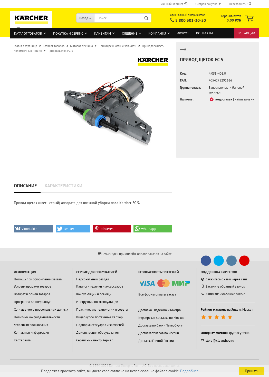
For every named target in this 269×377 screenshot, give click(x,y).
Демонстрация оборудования (97, 332)
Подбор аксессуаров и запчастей (100, 325)
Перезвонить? (240, 4)
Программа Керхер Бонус (32, 302)
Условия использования (31, 325)
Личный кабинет (174, 4)
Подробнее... (190, 371)
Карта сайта (22, 340)
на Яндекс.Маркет (227, 309)
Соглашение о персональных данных (41, 309)
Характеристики (63, 186)
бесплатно (223, 294)
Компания (157, 33)
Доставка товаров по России (158, 333)
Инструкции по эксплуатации (97, 302)
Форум (182, 33)
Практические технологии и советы (102, 309)
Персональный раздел (92, 279)
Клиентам (102, 33)
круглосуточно (225, 333)
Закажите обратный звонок (223, 286)
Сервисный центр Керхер (94, 340)
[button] (33, 228)
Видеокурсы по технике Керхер (99, 317)
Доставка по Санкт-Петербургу (160, 325)
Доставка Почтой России (156, 341)
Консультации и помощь (93, 294)
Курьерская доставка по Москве (161, 317)
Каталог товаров (28, 33)
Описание (25, 186)
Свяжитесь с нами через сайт (224, 279)
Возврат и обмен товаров (32, 294)
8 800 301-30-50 (190, 20)
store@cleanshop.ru (217, 340)
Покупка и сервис (68, 33)
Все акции (246, 33)
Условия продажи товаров (32, 286)
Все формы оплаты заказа (157, 294)
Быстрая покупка (208, 4)
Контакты (204, 33)
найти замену (244, 99)
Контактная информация (31, 332)
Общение (129, 33)
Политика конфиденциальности (37, 317)
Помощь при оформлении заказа (38, 279)
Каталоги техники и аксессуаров (99, 286)
